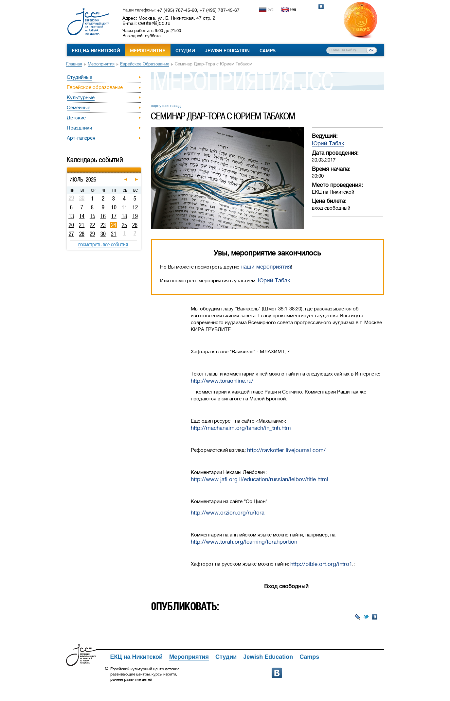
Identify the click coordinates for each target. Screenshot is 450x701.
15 (92, 216)
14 (81, 216)
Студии (185, 50)
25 (124, 225)
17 (114, 216)
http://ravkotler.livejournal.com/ (286, 450)
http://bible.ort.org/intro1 (321, 564)
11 (124, 207)
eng (293, 9)
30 (103, 234)
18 (124, 216)
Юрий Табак (328, 143)
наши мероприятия (266, 267)
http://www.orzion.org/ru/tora (227, 513)
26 (134, 225)
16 (103, 216)
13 (71, 216)
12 (135, 207)
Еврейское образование (144, 63)
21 (81, 225)
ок (371, 50)
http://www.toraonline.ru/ (222, 381)
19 (135, 216)
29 (92, 234)
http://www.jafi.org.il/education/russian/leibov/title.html (259, 479)
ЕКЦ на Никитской (96, 50)
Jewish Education (227, 50)
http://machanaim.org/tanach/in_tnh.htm (241, 428)
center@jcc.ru (154, 23)
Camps (268, 50)
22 (92, 225)
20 (71, 225)
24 (113, 225)
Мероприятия (148, 50)
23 (103, 225)
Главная (74, 63)
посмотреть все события (103, 244)
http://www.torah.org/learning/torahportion (244, 542)
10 (114, 207)
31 (114, 234)
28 (81, 234)
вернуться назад (166, 105)
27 (71, 234)
